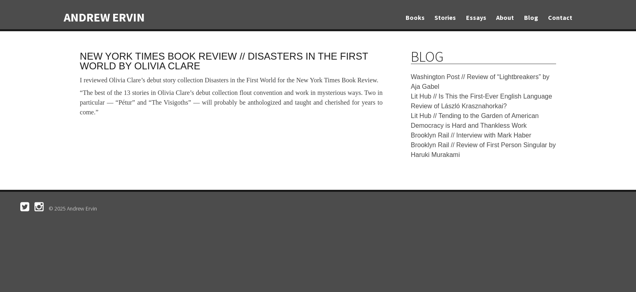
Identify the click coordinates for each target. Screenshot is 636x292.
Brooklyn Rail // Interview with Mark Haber (471, 135)
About (505, 17)
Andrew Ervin (104, 17)
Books (415, 17)
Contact (560, 17)
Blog (531, 17)
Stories (445, 17)
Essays (476, 17)
